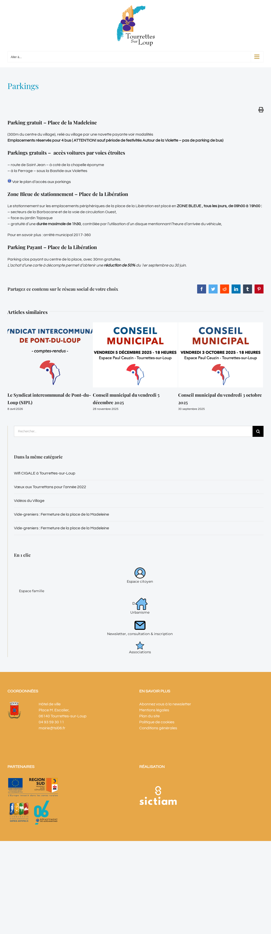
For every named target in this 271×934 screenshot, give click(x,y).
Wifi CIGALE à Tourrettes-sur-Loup (44, 473)
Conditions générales (158, 728)
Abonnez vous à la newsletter (165, 704)
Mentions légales (154, 710)
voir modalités (140, 134)
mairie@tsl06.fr (52, 728)
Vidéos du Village (29, 501)
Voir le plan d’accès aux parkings (39, 182)
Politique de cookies (156, 722)
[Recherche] (258, 431)
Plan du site (149, 716)
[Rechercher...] (133, 431)
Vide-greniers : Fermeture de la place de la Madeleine (61, 514)
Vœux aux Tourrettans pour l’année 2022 (50, 487)
